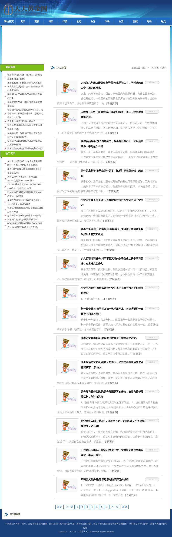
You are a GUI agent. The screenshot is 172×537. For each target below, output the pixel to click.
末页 (124, 507)
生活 (121, 21)
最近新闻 (10, 67)
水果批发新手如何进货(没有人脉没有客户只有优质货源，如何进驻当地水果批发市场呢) (25, 86)
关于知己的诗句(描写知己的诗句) (22, 219)
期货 (36, 21)
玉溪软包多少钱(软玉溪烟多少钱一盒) (24, 148)
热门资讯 (10, 153)
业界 (93, 21)
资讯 (22, 21)
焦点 (163, 21)
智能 (135, 21)
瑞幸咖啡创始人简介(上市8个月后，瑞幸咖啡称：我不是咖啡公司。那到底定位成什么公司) (25, 113)
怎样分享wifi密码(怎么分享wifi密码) (24, 215)
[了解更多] (112, 103)
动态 (79, 21)
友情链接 (15, 514)
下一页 (114, 507)
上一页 (69, 507)
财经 (149, 21)
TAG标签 (154, 68)
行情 (64, 21)
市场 (107, 21)
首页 (144, 68)
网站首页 (9, 21)
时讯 (50, 21)
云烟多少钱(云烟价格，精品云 (21, 121)
